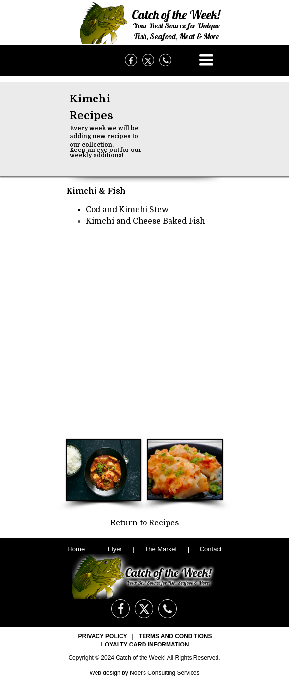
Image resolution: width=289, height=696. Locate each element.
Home (77, 549)
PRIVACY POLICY (102, 636)
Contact (211, 549)
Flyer (115, 549)
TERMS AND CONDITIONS (175, 636)
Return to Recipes (144, 523)
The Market (160, 549)
